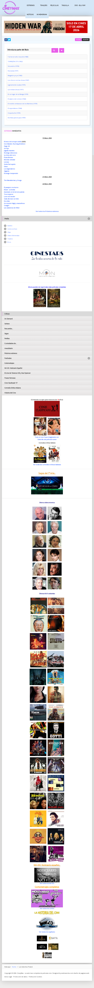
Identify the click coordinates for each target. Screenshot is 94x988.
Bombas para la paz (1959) (16, 118)
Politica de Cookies (35, 977)
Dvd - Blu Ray (80, 5)
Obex (6, 166)
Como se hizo (12, 229)
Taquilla (65, 5)
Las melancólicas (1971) (16, 89)
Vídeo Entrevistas (13, 235)
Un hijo (6, 148)
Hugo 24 (7, 146)
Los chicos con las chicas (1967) (18, 80)
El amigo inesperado (11, 173)
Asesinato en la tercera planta (14, 192)
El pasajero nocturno (11, 187)
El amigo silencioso (10, 153)
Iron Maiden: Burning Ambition (14, 144)
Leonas (6, 162)
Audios (9, 226)
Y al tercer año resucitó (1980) (18, 57)
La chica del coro (10, 155)
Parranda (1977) (13, 71)
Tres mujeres (8, 194)
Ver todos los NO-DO (47, 883)
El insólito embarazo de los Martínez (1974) (22, 104)
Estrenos (30, 5)
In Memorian (42, 14)
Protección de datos (20, 977)
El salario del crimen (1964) (17, 99)
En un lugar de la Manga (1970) (18, 94)
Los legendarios (9, 169)
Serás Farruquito (9, 164)
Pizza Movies (8, 157)
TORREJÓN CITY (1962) (15, 61)
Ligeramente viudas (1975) (16, 85)
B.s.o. (9, 242)
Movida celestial (9, 160)
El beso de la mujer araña (12, 142)
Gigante (6, 171)
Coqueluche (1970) (14, 113)
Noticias (30, 14)
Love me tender (9, 196)
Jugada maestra (9, 151)
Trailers (43, 5)
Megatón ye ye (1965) (15, 75)
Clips (9, 232)
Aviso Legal (8, 977)
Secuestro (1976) (13, 66)
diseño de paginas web (81, 973)
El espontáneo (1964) (15, 108)
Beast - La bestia (9, 190)
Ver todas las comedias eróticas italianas (47, 465)
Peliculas (54, 5)
